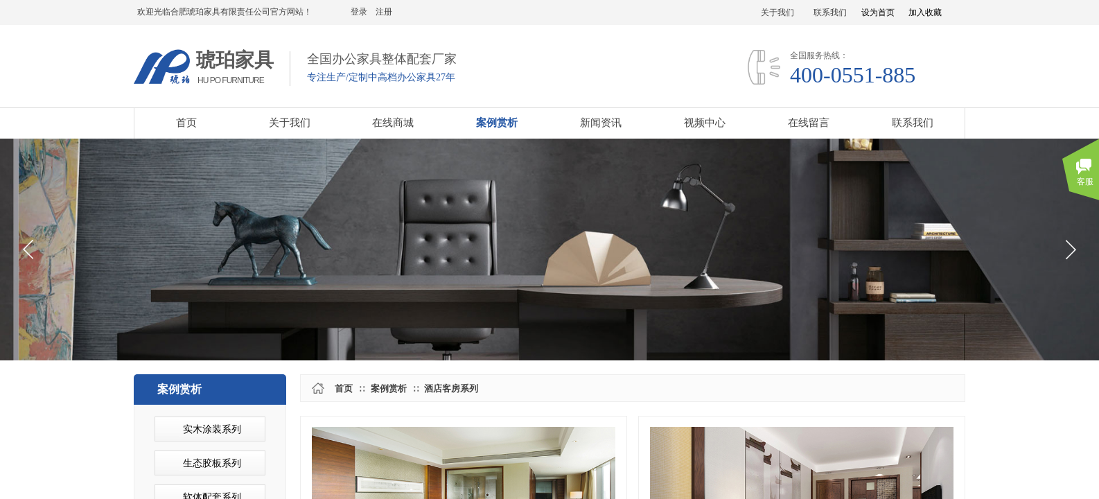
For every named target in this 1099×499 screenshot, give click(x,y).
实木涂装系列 (212, 429)
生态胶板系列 (212, 463)
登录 (359, 12)
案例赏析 (389, 388)
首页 (344, 388)
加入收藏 (925, 12)
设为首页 (878, 12)
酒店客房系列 (451, 388)
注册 (384, 12)
